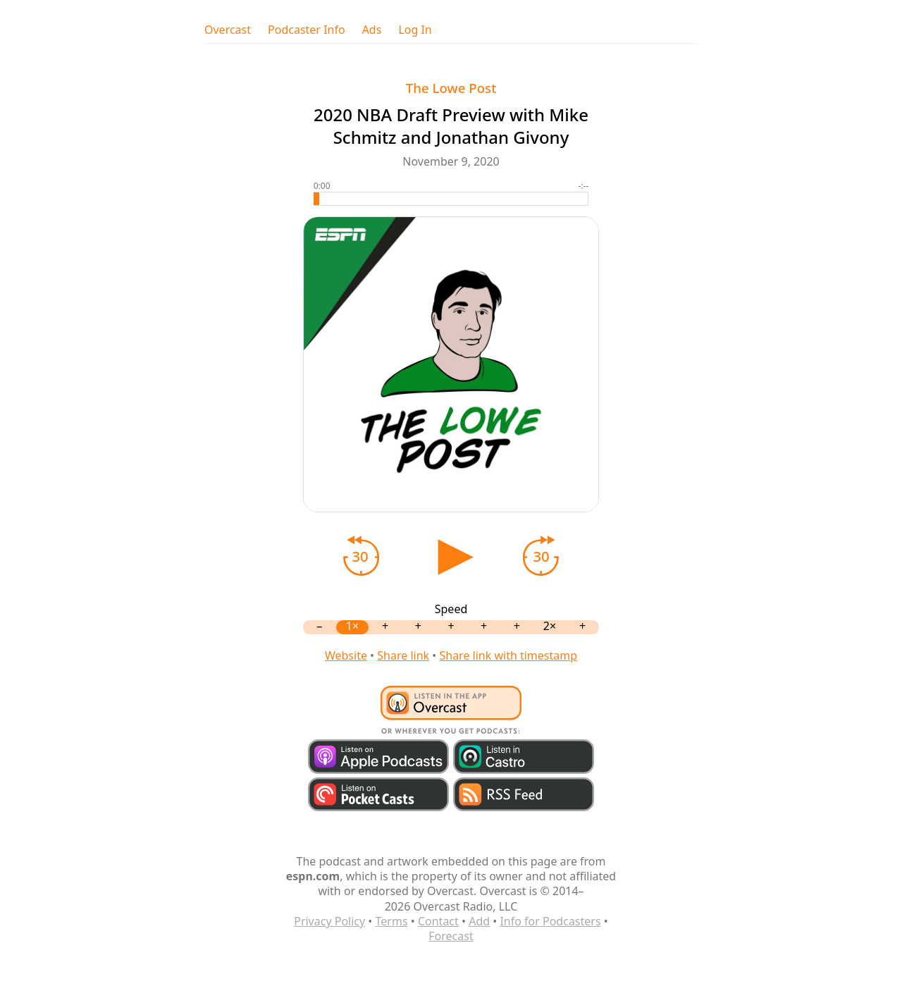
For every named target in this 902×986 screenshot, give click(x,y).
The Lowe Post (451, 88)
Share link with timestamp (508, 655)
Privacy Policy (329, 921)
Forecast (450, 936)
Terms (392, 921)
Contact (438, 921)
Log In (414, 30)
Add (479, 921)
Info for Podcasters (550, 921)
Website (346, 655)
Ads (372, 30)
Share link (403, 655)
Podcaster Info (306, 30)
